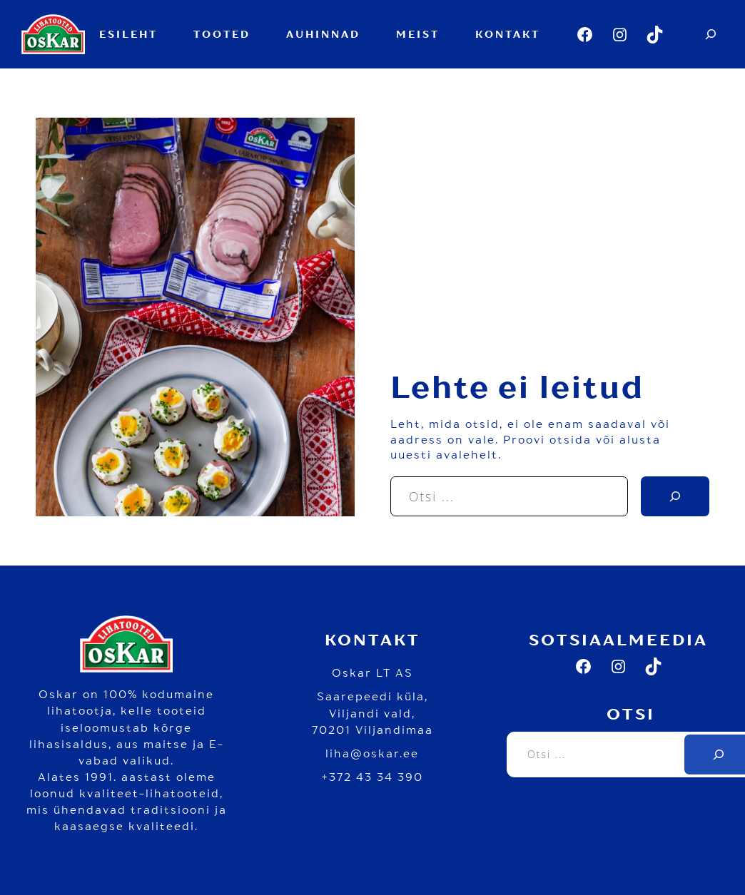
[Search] (675, 496)
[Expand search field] (711, 34)
